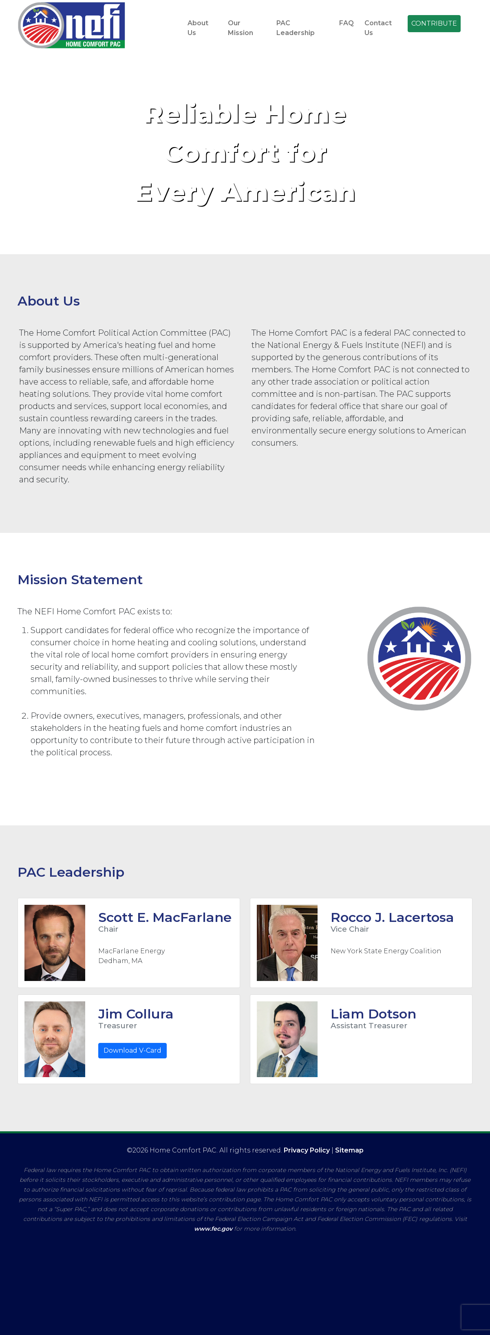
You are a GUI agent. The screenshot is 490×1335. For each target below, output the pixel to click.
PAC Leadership (295, 28)
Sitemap (349, 1150)
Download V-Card (132, 1050)
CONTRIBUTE (434, 23)
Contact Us (378, 28)
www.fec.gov (213, 1228)
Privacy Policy (307, 1150)
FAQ (346, 23)
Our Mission (240, 28)
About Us (198, 28)
